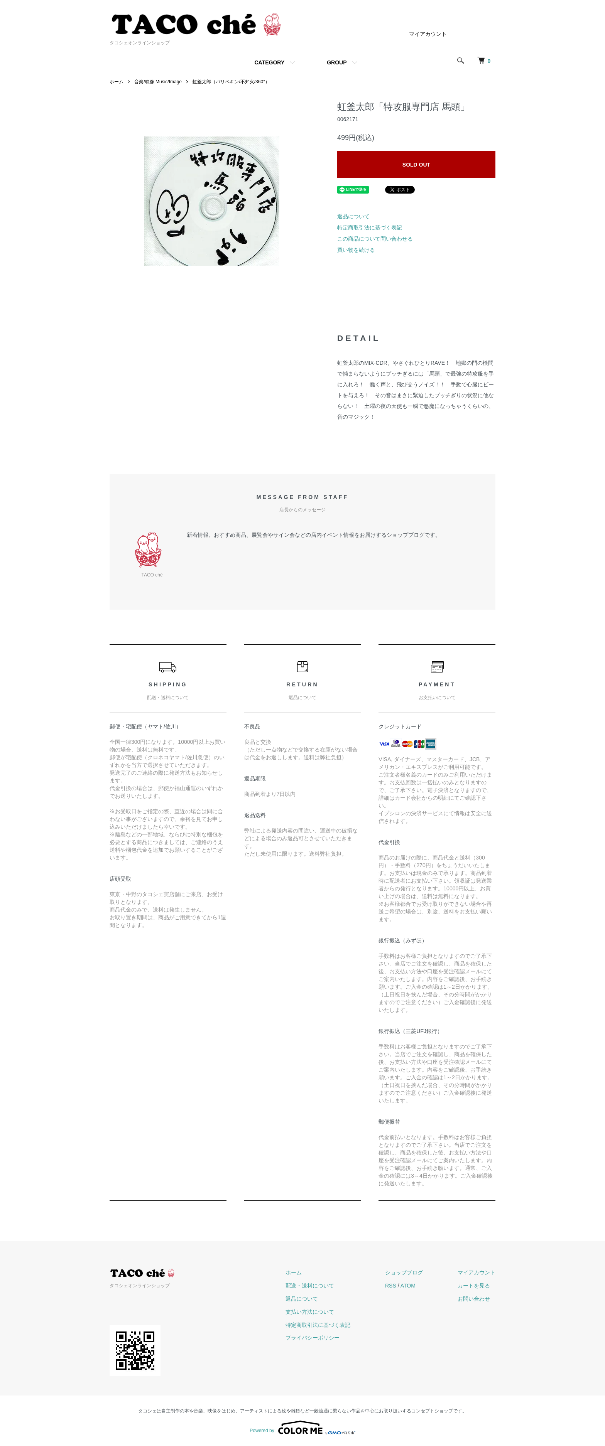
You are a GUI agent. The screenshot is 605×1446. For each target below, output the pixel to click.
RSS (390, 1286)
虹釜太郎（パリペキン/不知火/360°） (231, 81)
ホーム (116, 81)
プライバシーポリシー (313, 1338)
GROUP (336, 62)
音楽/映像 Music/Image (158, 81)
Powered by (302, 1427)
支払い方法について (310, 1312)
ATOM (408, 1286)
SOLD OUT (416, 165)
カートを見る (474, 1286)
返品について (353, 216)
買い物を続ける (356, 250)
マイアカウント (428, 34)
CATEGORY (269, 62)
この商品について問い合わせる (375, 239)
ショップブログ (404, 1272)
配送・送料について (310, 1286)
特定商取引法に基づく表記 (369, 227)
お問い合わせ (474, 1299)
